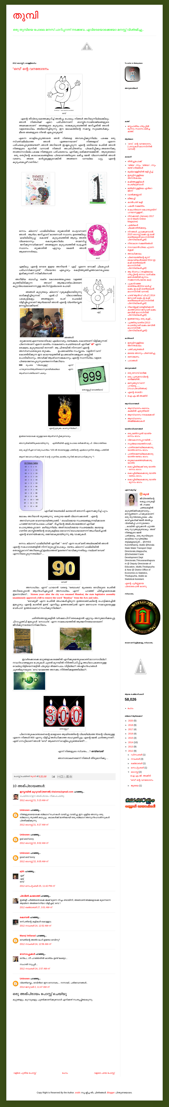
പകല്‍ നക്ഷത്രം (136, 206)
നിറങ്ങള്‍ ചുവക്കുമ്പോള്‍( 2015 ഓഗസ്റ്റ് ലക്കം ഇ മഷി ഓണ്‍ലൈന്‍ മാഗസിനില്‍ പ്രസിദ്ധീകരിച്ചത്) (141, 235)
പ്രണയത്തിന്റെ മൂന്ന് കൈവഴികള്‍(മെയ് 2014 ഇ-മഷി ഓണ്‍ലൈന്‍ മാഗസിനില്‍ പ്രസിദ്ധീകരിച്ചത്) (142, 262)
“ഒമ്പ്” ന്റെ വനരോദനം (30, 69)
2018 (131, 725)
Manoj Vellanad (28, 935)
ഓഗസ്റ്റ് (135, 772)
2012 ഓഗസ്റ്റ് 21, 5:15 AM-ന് (34, 800)
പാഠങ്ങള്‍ (132, 360)
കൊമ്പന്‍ (24, 917)
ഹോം (65, 1073)
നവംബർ (136, 759)
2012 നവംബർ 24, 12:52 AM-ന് (35, 925)
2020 (131, 720)
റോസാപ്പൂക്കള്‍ (27, 954)
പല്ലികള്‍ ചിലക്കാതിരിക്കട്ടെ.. (137, 226)
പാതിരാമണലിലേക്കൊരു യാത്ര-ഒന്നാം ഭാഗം (140, 448)
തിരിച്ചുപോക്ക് (135, 161)
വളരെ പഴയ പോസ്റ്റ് (104, 1073)
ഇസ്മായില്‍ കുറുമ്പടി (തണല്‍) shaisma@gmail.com (46, 791)
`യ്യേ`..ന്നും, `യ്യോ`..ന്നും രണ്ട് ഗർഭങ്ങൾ (142, 166)
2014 (131, 742)
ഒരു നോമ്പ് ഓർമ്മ (137, 373)
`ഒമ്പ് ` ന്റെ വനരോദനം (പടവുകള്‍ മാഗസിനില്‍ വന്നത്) (140, 146)
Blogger (111, 1092)
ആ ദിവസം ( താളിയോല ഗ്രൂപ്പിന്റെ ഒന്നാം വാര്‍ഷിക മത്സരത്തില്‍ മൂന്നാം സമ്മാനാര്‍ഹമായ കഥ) (141, 275)
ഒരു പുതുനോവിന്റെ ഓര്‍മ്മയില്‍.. (138, 378)
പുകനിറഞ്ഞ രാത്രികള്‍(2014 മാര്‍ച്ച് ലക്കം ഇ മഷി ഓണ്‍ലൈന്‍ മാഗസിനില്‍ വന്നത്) (141, 287)
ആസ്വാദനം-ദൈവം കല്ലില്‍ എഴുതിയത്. (139, 409)
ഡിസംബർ (137, 754)
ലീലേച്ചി (132, 198)
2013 (131, 746)
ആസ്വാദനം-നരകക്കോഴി (141, 414)
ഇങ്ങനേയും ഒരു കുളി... (140, 318)
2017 (131, 729)
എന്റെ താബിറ (135, 392)
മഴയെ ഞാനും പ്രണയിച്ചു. (142, 353)
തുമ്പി (25, 15)
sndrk (77, 1092)
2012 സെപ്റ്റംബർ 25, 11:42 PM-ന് (37, 886)
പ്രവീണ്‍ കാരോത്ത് (30, 896)
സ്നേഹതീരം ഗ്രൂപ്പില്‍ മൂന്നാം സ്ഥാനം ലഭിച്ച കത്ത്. (139, 129)
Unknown (25, 810)
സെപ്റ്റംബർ (137, 767)
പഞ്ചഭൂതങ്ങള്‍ (136, 349)
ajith (22, 871)
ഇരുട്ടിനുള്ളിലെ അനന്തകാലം (136, 176)
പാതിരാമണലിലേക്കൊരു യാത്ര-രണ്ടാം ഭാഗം (140, 455)
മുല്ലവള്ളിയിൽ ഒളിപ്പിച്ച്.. (141, 171)
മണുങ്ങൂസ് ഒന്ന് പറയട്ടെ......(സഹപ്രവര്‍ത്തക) (137, 386)
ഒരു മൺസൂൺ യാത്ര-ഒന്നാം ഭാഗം (140, 434)
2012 (131, 751)
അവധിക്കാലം (135, 253)
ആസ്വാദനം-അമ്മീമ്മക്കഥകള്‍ (136, 419)
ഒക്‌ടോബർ (137, 763)
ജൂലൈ (135, 785)
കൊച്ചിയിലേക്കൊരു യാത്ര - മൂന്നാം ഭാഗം (142, 480)
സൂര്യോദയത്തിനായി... (140, 443)
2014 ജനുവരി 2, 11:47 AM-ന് (34, 987)
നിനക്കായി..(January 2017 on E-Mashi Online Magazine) (141, 219)
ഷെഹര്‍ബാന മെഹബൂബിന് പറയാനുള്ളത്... (142, 211)
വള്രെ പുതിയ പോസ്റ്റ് (24, 1073)
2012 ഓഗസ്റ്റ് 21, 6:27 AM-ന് (34, 824)
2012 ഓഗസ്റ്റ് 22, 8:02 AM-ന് (34, 843)
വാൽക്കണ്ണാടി (135, 194)
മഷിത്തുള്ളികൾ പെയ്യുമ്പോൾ (136, 183)
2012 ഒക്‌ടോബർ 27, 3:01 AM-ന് (36, 907)
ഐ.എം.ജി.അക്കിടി (138, 396)
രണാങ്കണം (133, 356)
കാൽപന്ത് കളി (135, 202)
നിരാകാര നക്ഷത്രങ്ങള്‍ (140, 243)
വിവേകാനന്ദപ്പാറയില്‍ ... (140, 440)
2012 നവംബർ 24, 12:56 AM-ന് (35, 944)
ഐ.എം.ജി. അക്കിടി (140, 775)
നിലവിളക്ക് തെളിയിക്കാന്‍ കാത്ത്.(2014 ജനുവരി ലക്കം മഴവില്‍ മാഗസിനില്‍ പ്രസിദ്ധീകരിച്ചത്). (142, 311)
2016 (131, 733)
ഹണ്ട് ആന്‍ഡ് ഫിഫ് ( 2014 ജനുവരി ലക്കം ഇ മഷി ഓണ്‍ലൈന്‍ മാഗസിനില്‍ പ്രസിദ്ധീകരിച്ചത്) (141, 299)
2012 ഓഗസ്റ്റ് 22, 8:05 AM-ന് (34, 861)
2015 (131, 738)
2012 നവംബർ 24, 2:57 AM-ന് (35, 968)
